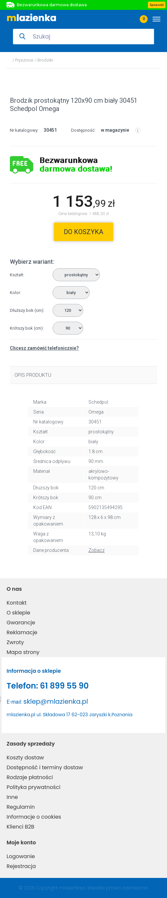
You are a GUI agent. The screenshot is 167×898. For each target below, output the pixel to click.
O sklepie (18, 612)
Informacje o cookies (34, 817)
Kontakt (17, 603)
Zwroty (15, 642)
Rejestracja (21, 866)
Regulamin (21, 807)
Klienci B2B (20, 826)
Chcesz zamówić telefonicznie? (44, 348)
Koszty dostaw (25, 757)
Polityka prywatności (33, 787)
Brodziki (45, 60)
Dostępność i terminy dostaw (45, 767)
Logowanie (21, 856)
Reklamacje (22, 632)
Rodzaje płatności (30, 777)
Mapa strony (23, 652)
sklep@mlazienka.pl (55, 701)
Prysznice (24, 60)
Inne (12, 797)
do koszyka (83, 232)
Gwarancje (21, 622)
